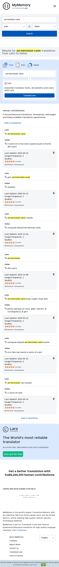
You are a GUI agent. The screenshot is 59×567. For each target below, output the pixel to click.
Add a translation (12, 123)
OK (43, 565)
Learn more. (33, 564)
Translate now (29, 95)
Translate (13, 541)
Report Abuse (14, 544)
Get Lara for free (13, 454)
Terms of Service (16, 556)
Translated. (21, 530)
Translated (16, 552)
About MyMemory (16, 537)
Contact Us (13, 548)
